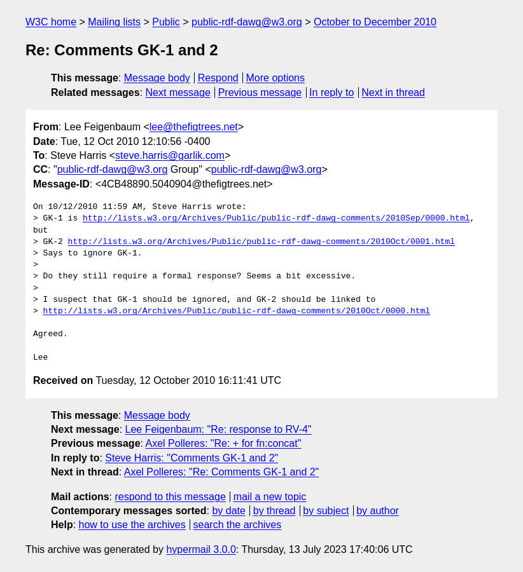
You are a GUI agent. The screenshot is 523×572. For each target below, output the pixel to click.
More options (275, 77)
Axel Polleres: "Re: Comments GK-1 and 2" (221, 471)
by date (228, 510)
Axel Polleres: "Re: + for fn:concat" (224, 443)
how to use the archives (132, 524)
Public (166, 22)
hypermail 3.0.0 (200, 549)
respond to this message (170, 496)
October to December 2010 (375, 22)
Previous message (260, 92)
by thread (274, 510)
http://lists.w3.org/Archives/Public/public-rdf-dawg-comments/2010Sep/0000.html (276, 218)
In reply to (331, 92)
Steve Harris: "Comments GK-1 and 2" (191, 458)
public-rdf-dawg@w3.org (247, 22)
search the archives (237, 524)
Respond (218, 77)
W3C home (50, 22)
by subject (326, 510)
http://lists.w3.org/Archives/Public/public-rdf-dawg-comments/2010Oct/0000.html (236, 311)
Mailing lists (114, 22)
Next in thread (393, 92)
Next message (178, 92)
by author (377, 510)
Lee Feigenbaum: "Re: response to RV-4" (218, 429)
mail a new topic (270, 496)
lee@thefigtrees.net (194, 126)
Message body (157, 77)
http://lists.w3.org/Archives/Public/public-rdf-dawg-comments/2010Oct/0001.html (261, 242)
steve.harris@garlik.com (170, 155)
